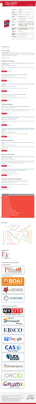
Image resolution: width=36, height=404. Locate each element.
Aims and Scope (5, 198)
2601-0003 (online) (21, 16)
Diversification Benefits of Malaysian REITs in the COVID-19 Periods (14, 181)
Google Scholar (25, 33)
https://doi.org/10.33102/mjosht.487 (9, 107)
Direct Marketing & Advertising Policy (10, 214)
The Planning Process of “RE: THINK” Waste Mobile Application (14, 94)
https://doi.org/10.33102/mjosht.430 (9, 131)
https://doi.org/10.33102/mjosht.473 (9, 119)
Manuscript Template (6, 206)
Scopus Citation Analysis (7, 208)
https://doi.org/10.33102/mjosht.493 (9, 159)
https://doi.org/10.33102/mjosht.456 (9, 86)
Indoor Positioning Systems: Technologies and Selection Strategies (14, 74)
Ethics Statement (6, 202)
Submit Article (5, 194)
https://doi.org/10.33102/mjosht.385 (9, 95)
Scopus (20, 33)
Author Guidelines (6, 200)
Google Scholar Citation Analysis (9, 210)
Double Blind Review (22, 36)
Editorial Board (5, 196)
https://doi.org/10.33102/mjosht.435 (9, 171)
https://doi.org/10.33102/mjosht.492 (9, 65)
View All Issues (5, 189)
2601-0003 (6, 396)
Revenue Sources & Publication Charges (10, 212)
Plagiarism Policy (6, 216)
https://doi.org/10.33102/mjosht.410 (9, 76)
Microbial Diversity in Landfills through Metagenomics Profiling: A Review (16, 106)
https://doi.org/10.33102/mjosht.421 (9, 182)
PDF (4, 71)
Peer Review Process (6, 204)
